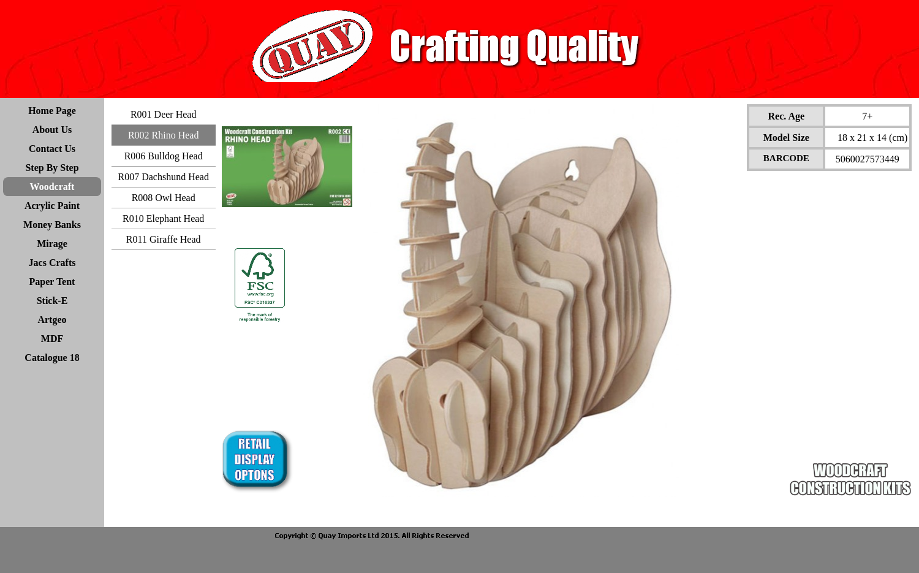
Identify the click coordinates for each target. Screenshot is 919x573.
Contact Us (52, 148)
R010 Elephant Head (163, 218)
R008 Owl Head (163, 197)
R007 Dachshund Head (163, 177)
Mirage (52, 243)
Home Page (52, 110)
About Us (52, 129)
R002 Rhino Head (163, 135)
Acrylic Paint (52, 205)
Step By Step (51, 167)
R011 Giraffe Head (163, 239)
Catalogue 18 (52, 357)
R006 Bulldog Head (163, 156)
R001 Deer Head (163, 114)
